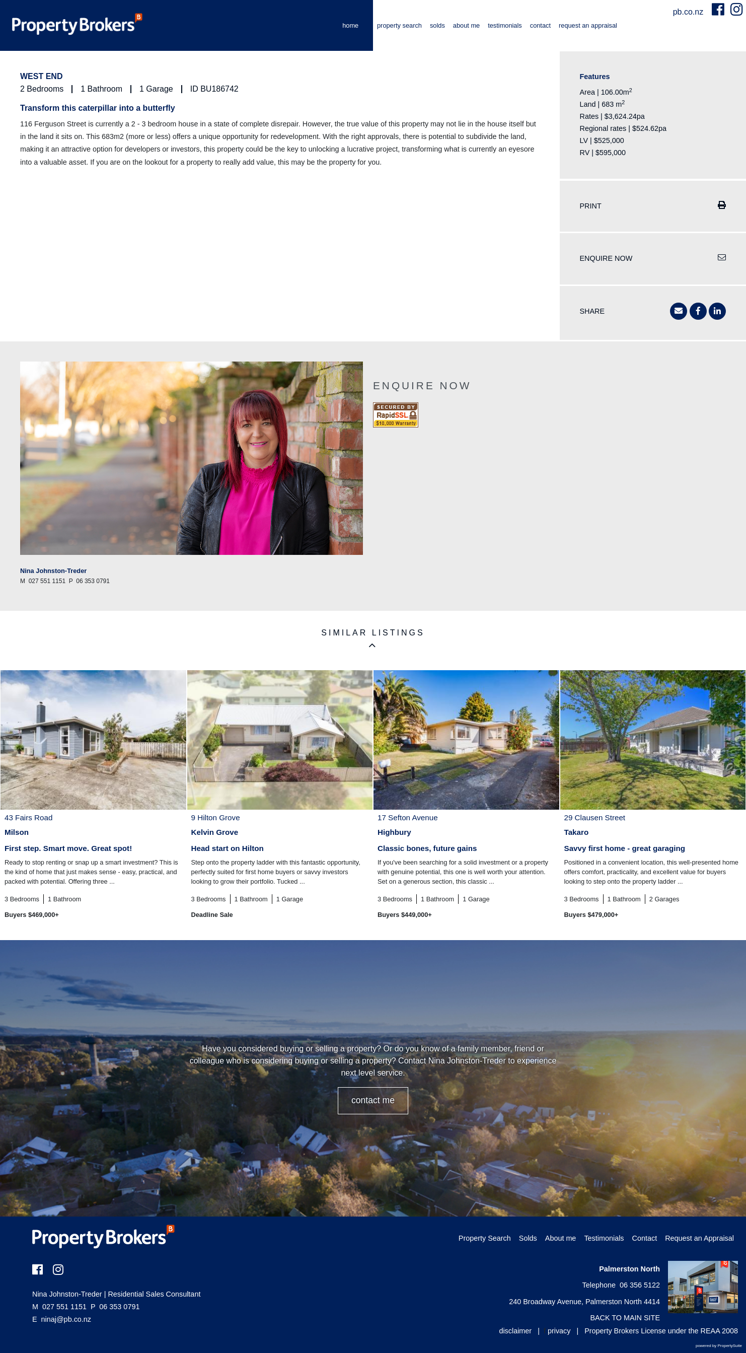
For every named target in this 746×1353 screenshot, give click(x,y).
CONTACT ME (373, 1100)
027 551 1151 (59, 1307)
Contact (540, 25)
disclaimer (515, 1331)
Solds (437, 25)
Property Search (399, 25)
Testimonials (505, 25)
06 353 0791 (115, 1307)
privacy (559, 1331)
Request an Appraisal (588, 25)
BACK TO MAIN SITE (625, 1318)
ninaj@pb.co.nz (66, 1319)
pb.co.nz (689, 12)
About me (466, 25)
